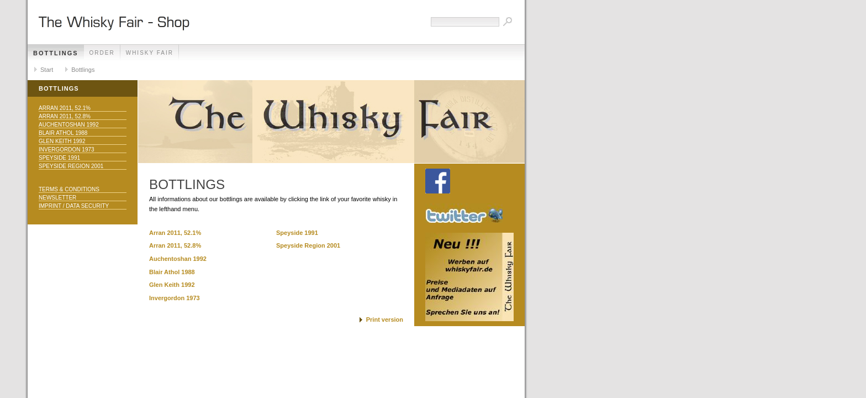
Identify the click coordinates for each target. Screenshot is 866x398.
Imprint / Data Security (74, 206)
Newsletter (57, 198)
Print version (384, 319)
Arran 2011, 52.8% (65, 116)
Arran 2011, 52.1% (65, 108)
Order (102, 53)
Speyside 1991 (59, 158)
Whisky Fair (149, 53)
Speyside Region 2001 (71, 166)
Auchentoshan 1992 (69, 125)
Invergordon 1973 (66, 149)
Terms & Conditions (69, 189)
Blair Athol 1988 (63, 133)
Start (46, 69)
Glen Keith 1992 (62, 141)
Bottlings (55, 53)
